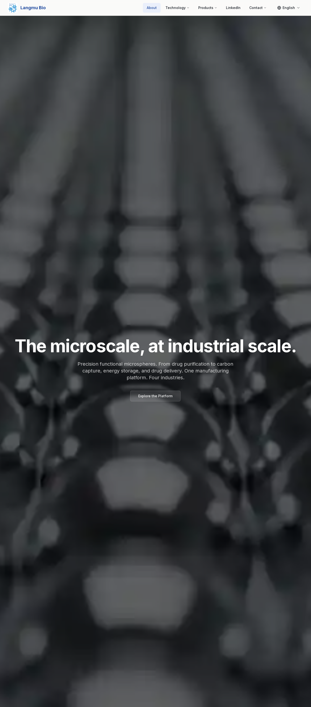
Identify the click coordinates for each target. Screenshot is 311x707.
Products (207, 8)
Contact (258, 8)
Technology (177, 8)
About (152, 8)
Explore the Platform (155, 396)
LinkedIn (233, 8)
